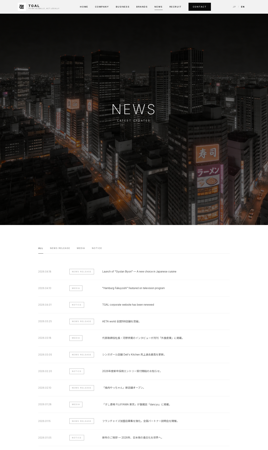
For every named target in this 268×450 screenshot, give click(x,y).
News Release (60, 248)
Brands (142, 6)
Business (123, 6)
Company (102, 6)
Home (84, 6)
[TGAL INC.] (38, 7)
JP (234, 6)
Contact (200, 6)
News (159, 6)
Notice (97, 248)
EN (243, 6)
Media (81, 248)
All (40, 248)
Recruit (176, 6)
